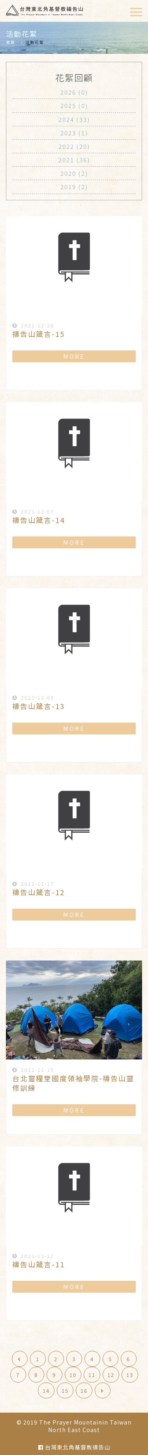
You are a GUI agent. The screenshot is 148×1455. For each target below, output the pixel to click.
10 (73, 1375)
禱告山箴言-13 (38, 706)
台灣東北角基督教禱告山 (74, 1447)
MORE (74, 356)
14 (46, 1390)
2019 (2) (74, 186)
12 (110, 1375)
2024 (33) (74, 119)
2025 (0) (74, 105)
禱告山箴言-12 (38, 892)
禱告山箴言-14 (38, 520)
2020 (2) (74, 173)
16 (84, 1390)
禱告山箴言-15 (38, 334)
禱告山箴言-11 (38, 1264)
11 (92, 1375)
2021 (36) (74, 160)
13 (129, 1375)
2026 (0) (74, 92)
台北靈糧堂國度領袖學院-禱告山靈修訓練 (73, 1083)
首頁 (10, 42)
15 (65, 1390)
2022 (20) (74, 146)
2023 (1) (74, 133)
